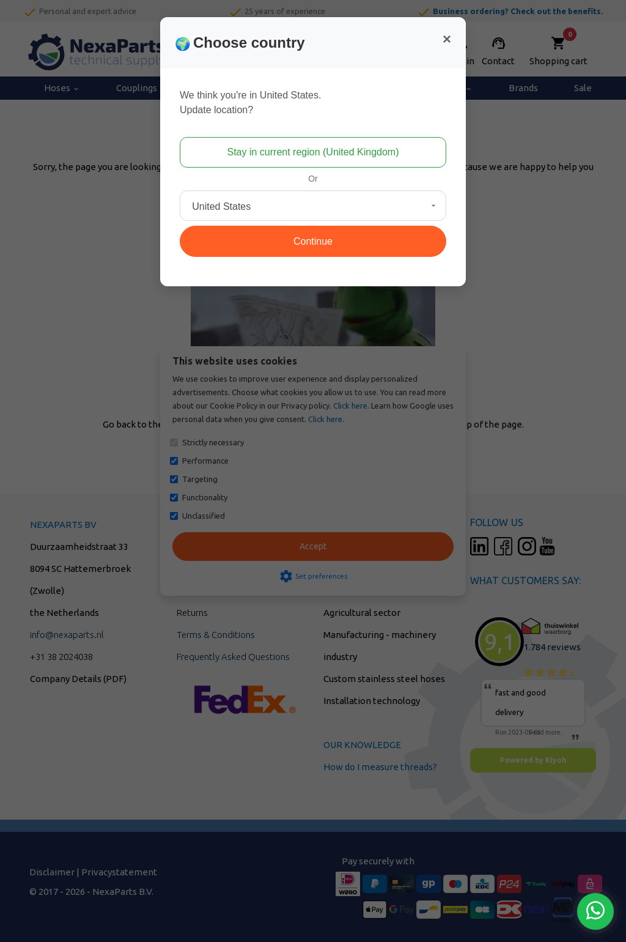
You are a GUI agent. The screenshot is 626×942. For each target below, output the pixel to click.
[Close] (447, 39)
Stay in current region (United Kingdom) (313, 152)
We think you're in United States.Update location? (250, 102)
